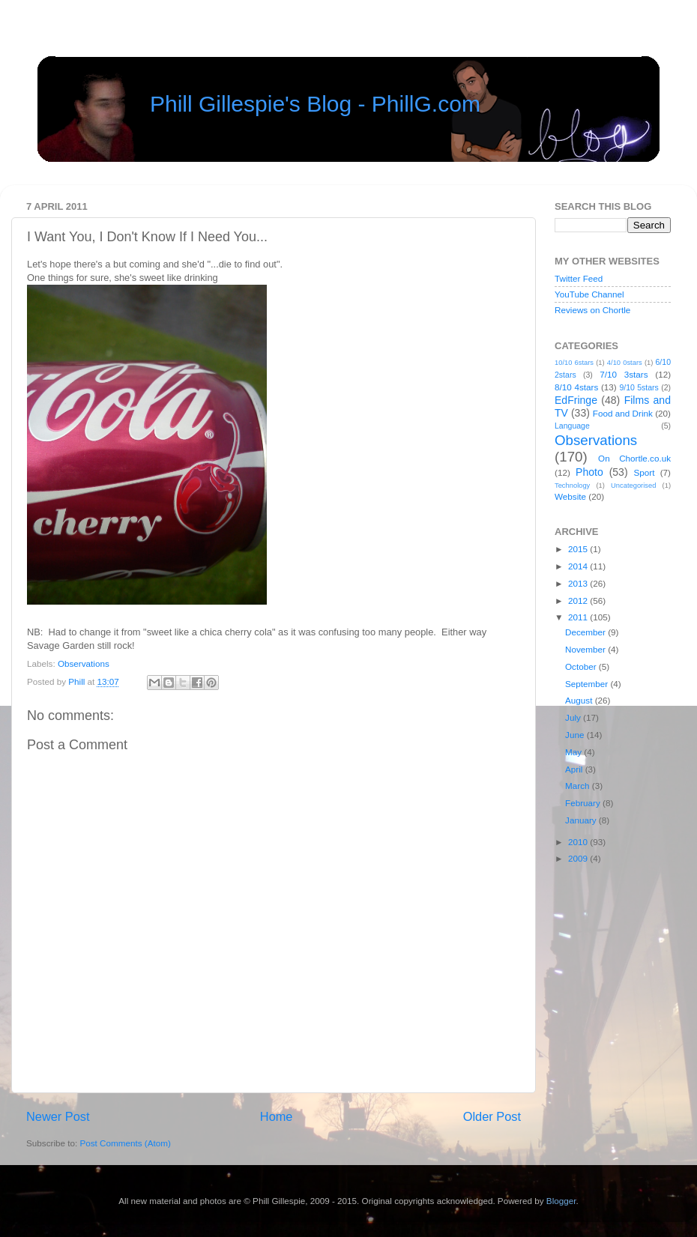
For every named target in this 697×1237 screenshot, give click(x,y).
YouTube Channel (589, 294)
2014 (579, 566)
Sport (644, 472)
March (578, 785)
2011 (579, 617)
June (576, 735)
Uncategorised (633, 485)
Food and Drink (623, 413)
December (586, 632)
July (574, 717)
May (574, 752)
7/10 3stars (624, 374)
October (582, 666)
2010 (579, 842)
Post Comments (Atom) (124, 1143)
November (586, 649)
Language (572, 425)
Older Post (492, 1116)
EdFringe (576, 400)
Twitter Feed (579, 278)
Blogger (561, 1201)
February (584, 803)
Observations (83, 663)
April (575, 769)
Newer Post (58, 1116)
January (582, 820)
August (580, 700)
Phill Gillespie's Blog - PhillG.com (315, 103)
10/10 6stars (574, 362)
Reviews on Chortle (592, 310)
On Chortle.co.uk (634, 458)
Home (276, 1116)
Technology (572, 485)
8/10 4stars (576, 387)
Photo (589, 472)
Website (570, 496)
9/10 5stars (638, 387)
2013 (579, 583)
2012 (579, 600)
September (587, 684)
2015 (579, 549)
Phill (77, 681)
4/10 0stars (624, 362)
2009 (579, 858)
